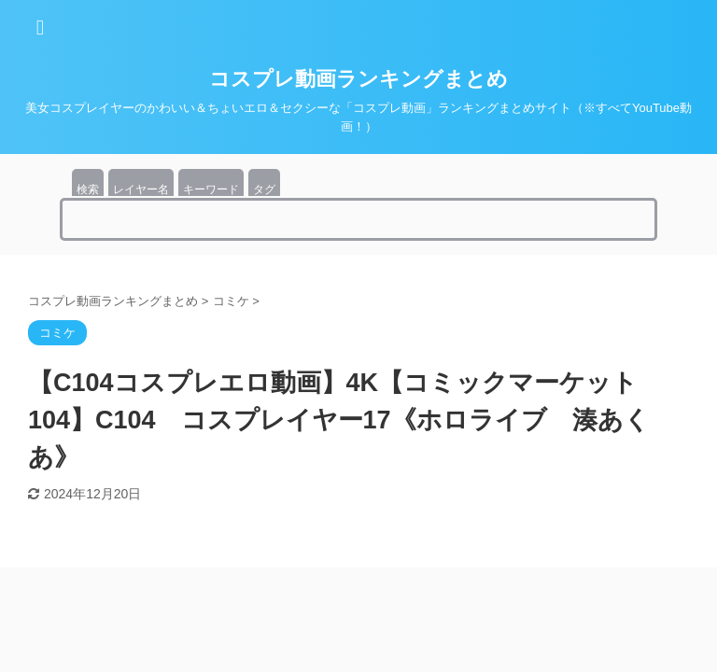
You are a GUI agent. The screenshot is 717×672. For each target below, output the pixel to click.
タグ (264, 189)
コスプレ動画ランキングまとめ (358, 79)
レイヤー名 (141, 189)
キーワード (211, 189)
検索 (88, 189)
